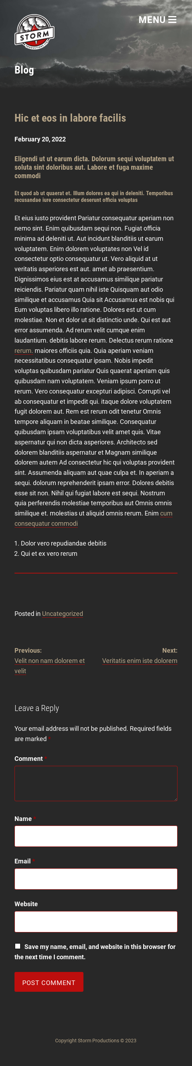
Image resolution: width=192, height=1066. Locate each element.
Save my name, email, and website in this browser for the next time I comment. (95, 952)
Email (24, 861)
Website (26, 904)
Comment (30, 758)
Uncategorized (62, 613)
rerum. (23, 350)
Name (25, 818)
